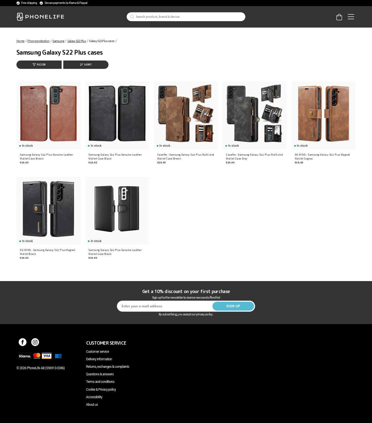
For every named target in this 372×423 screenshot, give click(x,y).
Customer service (97, 352)
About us (92, 405)
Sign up (233, 306)
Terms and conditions (100, 382)
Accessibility (94, 397)
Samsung (58, 41)
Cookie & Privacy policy (101, 389)
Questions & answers (100, 374)
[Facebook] (23, 343)
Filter (39, 64)
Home (20, 41)
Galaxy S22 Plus (76, 41)
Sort (86, 64)
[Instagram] (35, 343)
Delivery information (99, 359)
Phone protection (38, 41)
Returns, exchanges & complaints (107, 367)
